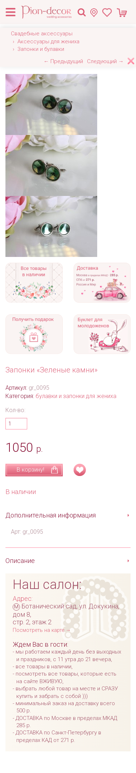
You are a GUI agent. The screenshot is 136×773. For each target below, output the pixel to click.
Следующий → (105, 61)
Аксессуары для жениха (48, 41)
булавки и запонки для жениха (76, 396)
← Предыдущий (63, 61)
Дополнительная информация (50, 515)
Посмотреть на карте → (42, 630)
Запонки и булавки (40, 49)
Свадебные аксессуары (42, 33)
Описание (20, 560)
